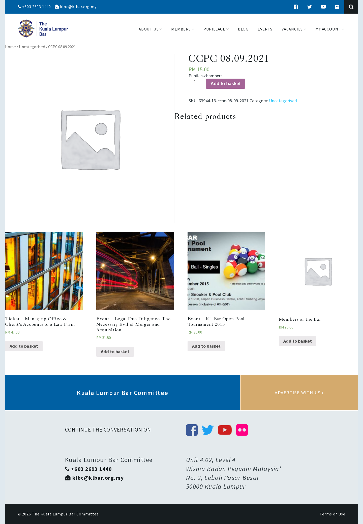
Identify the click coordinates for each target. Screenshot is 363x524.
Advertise (299, 392)
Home (10, 46)
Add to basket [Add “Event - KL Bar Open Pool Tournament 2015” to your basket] (206, 346)
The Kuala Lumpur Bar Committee (65, 513)
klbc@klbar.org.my (76, 6)
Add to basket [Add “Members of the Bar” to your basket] (297, 341)
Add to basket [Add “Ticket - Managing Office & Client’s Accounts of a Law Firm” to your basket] (24, 346)
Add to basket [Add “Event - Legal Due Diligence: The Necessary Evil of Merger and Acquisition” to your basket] (115, 351)
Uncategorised (32, 46)
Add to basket (225, 83)
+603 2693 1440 (34, 6)
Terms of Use (332, 513)
